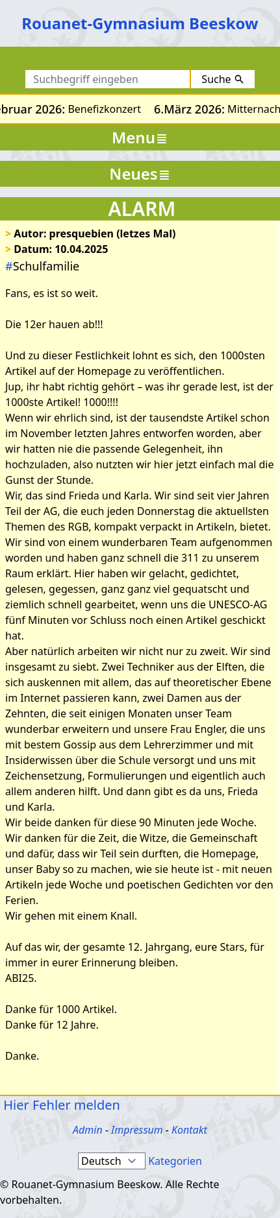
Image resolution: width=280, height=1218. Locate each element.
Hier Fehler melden (60, 1105)
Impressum (137, 1130)
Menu (140, 137)
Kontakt (189, 1130)
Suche (222, 79)
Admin (88, 1130)
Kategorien (175, 1161)
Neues (139, 173)
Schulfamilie (42, 266)
